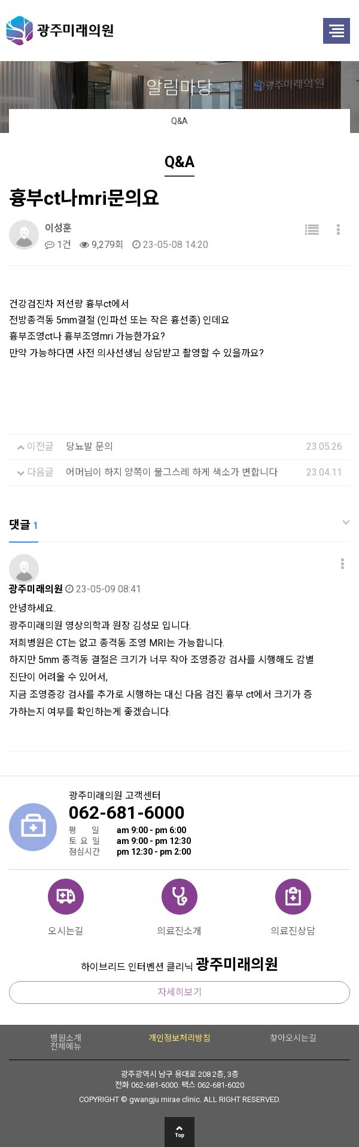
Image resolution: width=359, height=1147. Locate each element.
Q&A (179, 121)
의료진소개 (179, 930)
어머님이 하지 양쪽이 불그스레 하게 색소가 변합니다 (172, 472)
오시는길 (66, 930)
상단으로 (179, 1132)
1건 (58, 244)
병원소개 (65, 1038)
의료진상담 (292, 930)
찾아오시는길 (293, 1038)
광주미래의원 (150, 31)
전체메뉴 (65, 1046)
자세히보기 (179, 992)
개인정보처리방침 (179, 1038)
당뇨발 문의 (89, 446)
